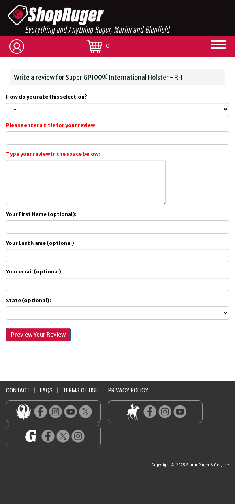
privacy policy (128, 390)
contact (18, 390)
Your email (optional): (34, 271)
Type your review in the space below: (53, 154)
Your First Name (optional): (41, 214)
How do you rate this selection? (47, 96)
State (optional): (28, 300)
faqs (46, 390)
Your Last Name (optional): (41, 243)
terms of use (80, 390)
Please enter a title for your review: (51, 125)
